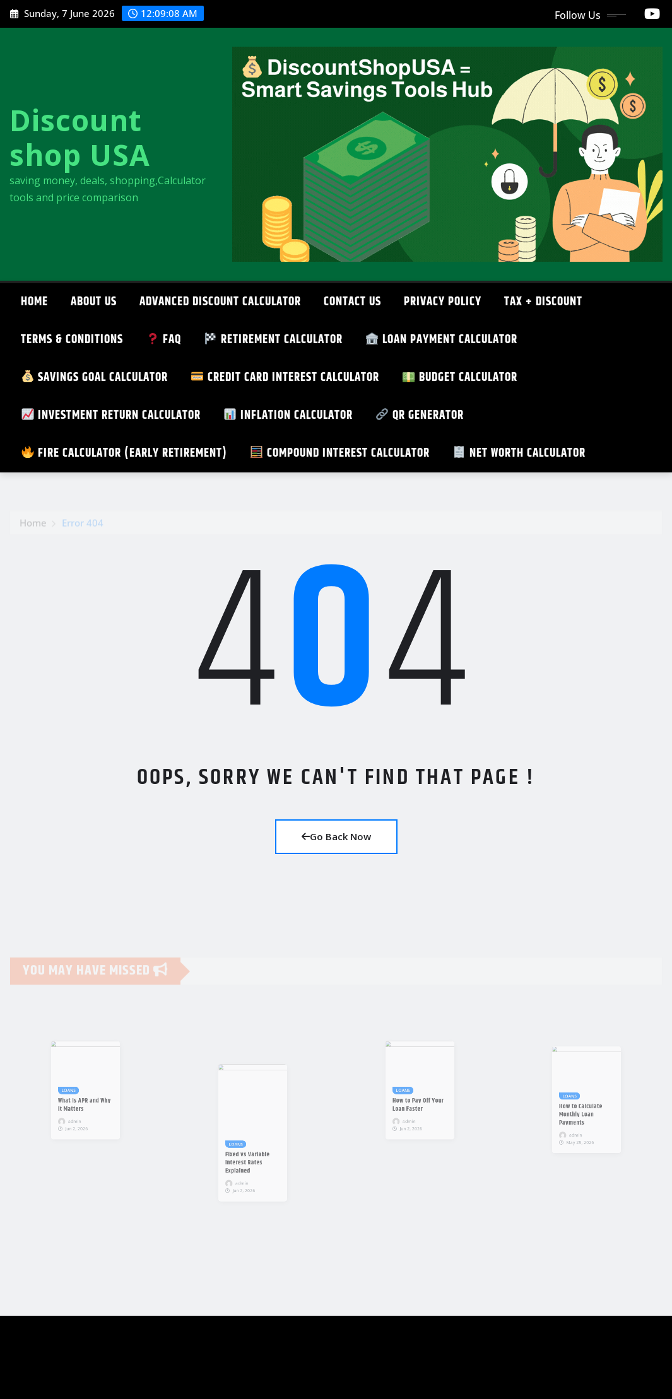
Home (34, 302)
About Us (94, 302)
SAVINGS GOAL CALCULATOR (94, 377)
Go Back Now (336, 836)
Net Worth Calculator (519, 453)
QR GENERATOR (420, 415)
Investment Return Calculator (111, 415)
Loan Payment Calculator (441, 340)
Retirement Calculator (273, 340)
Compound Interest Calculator (340, 453)
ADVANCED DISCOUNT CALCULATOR (220, 302)
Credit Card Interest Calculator (285, 377)
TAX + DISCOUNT (543, 302)
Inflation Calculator (288, 415)
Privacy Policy (442, 302)
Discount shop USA (79, 137)
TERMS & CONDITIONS (72, 340)
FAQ (163, 340)
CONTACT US (352, 302)
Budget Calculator (460, 377)
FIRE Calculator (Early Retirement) (124, 453)
